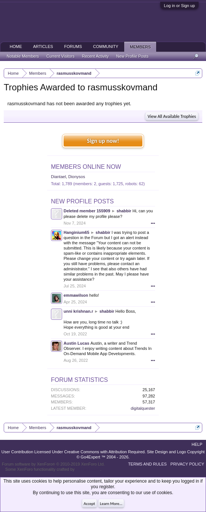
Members (140, 47)
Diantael (58, 176)
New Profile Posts (82, 201)
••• (153, 223)
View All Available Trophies (172, 116)
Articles (43, 46)
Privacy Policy (187, 464)
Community (105, 46)
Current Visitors (60, 56)
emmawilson (76, 295)
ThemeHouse (87, 469)
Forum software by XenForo (53, 464)
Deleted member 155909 (87, 211)
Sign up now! (103, 140)
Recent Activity (95, 56)
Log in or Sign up (179, 5)
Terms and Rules (147, 464)
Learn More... (111, 503)
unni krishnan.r (78, 311)
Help (196, 444)
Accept (89, 503)
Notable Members (23, 56)
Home (16, 46)
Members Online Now (86, 167)
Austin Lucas (76, 343)
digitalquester (143, 408)
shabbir (123, 211)
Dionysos (76, 176)
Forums (73, 46)
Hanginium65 (76, 232)
